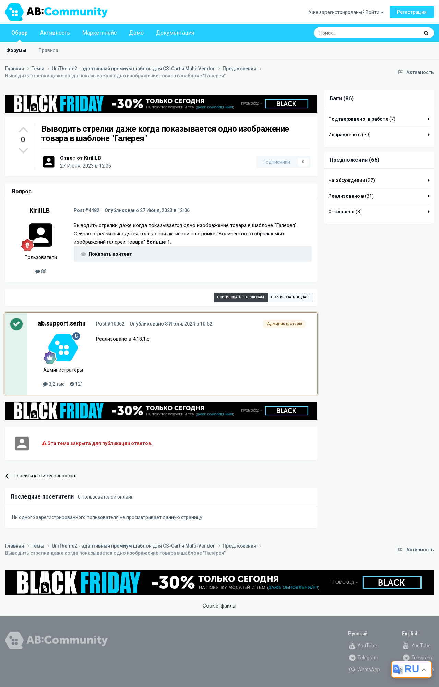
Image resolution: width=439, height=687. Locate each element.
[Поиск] (350, 32)
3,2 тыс (53, 384)
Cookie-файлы (219, 606)
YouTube (362, 645)
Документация (175, 32)
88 (41, 271)
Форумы (16, 50)
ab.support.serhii (62, 323)
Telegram (363, 657)
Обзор (19, 35)
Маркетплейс (99, 32)
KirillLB (92, 158)
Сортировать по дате (290, 297)
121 (76, 384)
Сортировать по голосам (240, 297)
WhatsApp (364, 669)
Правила (48, 50)
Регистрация (412, 12)
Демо (136, 32)
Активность (55, 32)
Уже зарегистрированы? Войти (346, 12)
